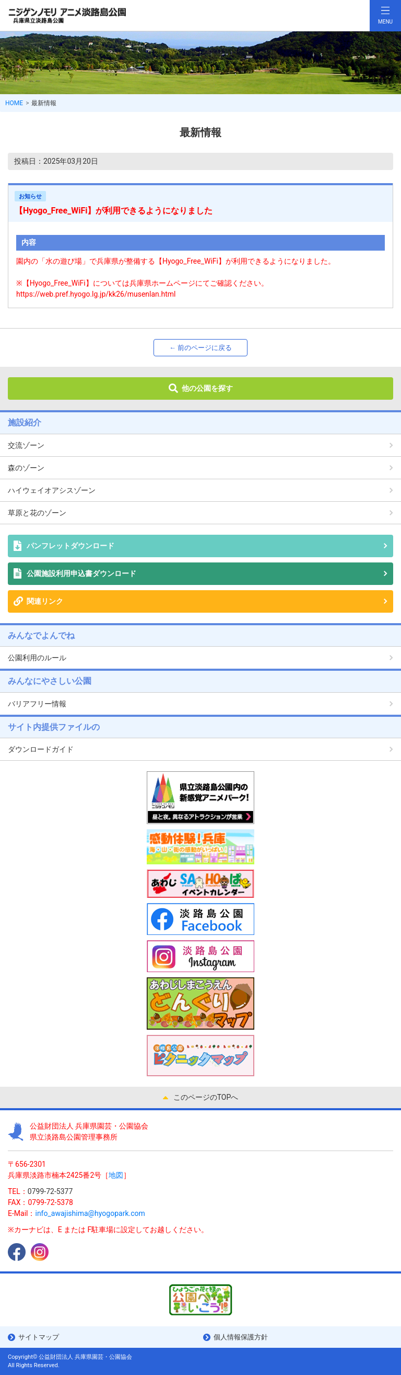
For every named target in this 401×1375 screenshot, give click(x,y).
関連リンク (45, 601)
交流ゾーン (26, 445)
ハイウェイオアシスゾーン (52, 490)
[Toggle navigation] (385, 15)
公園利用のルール (37, 657)
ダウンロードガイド (41, 749)
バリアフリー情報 (37, 704)
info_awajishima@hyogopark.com (90, 1213)
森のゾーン (26, 468)
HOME (14, 103)
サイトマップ (38, 1337)
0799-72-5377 (50, 1191)
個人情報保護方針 (241, 1337)
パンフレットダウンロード (70, 546)
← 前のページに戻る (200, 348)
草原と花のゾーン (37, 513)
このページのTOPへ (206, 1097)
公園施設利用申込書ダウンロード (81, 573)
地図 (116, 1175)
